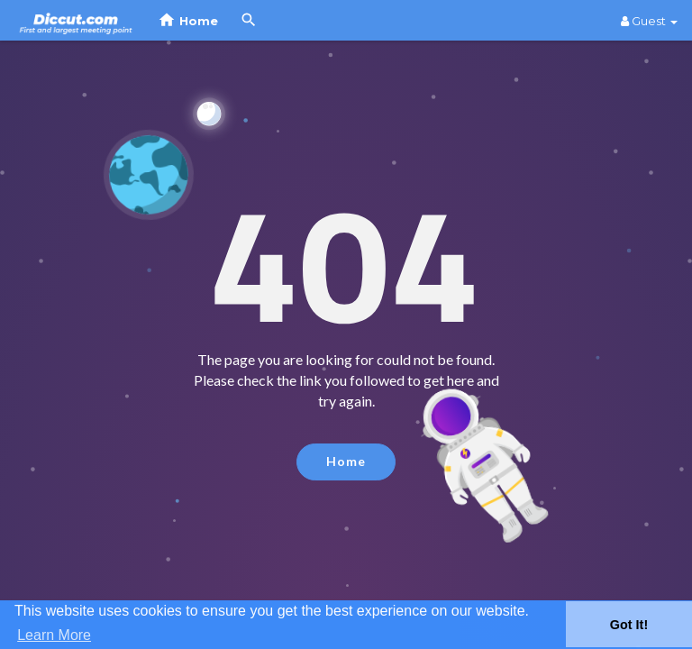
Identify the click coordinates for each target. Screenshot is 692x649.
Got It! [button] (629, 624)
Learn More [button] (54, 635)
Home (346, 461)
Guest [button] (649, 21)
